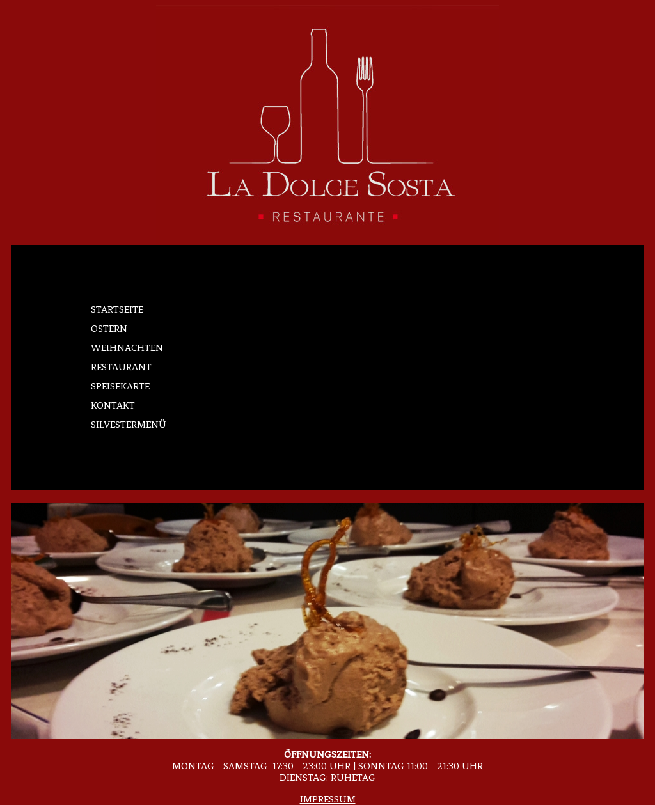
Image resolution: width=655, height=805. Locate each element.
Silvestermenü (128, 424)
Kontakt (113, 405)
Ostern (109, 328)
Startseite (117, 309)
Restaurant (121, 367)
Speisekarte (120, 386)
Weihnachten (127, 348)
